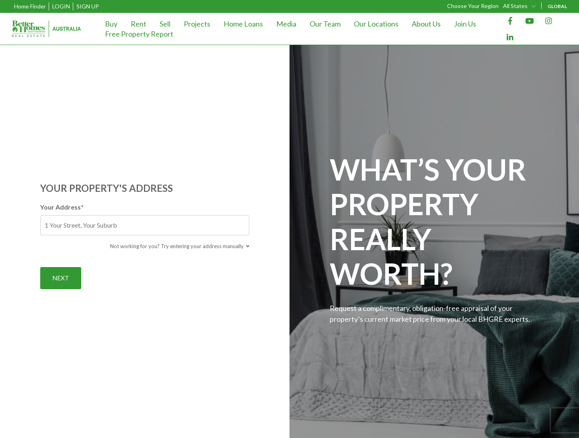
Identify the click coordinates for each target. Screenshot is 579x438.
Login (61, 6)
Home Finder (30, 6)
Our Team (325, 23)
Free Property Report (139, 33)
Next (61, 278)
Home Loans (243, 23)
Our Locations (376, 23)
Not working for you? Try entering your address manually (179, 246)
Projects (197, 23)
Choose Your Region (473, 6)
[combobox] (520, 5)
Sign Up (87, 6)
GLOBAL (557, 6)
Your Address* (144, 219)
